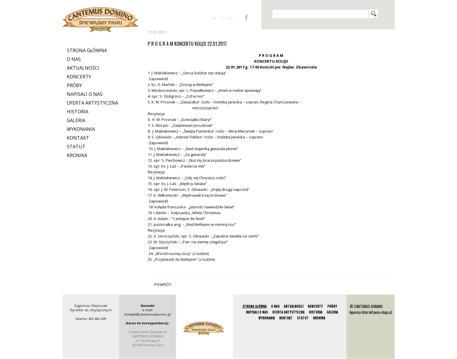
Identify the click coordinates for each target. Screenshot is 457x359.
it (238, 18)
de (222, 18)
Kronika (77, 155)
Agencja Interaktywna (365, 312)
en (230, 18)
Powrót (163, 284)
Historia (77, 112)
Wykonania (81, 129)
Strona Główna (87, 50)
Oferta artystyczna (92, 103)
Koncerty (79, 77)
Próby (74, 85)
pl (214, 18)
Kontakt (78, 138)
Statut (76, 146)
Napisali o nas (85, 94)
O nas (74, 59)
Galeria (76, 120)
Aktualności (83, 68)
